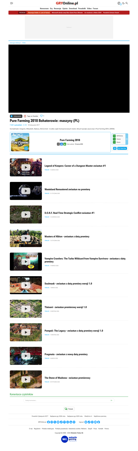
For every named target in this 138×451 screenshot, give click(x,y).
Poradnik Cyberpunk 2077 (40, 416)
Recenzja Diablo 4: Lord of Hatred (39, 12)
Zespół (90, 429)
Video (89, 8)
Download (73, 8)
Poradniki (82, 8)
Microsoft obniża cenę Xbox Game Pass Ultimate (67, 12)
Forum (95, 8)
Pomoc (107, 429)
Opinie (65, 8)
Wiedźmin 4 (88, 416)
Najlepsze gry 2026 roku (57, 416)
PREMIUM (22, 12)
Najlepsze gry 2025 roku (75, 416)
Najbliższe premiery (100, 416)
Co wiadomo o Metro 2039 (92, 12)
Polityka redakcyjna (48, 429)
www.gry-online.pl (15, 43)
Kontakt (100, 429)
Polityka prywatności (61, 429)
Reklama (83, 429)
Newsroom (44, 8)
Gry (51, 8)
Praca (95, 429)
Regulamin (37, 429)
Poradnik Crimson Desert (111, 12)
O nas (30, 429)
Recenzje (57, 8)
